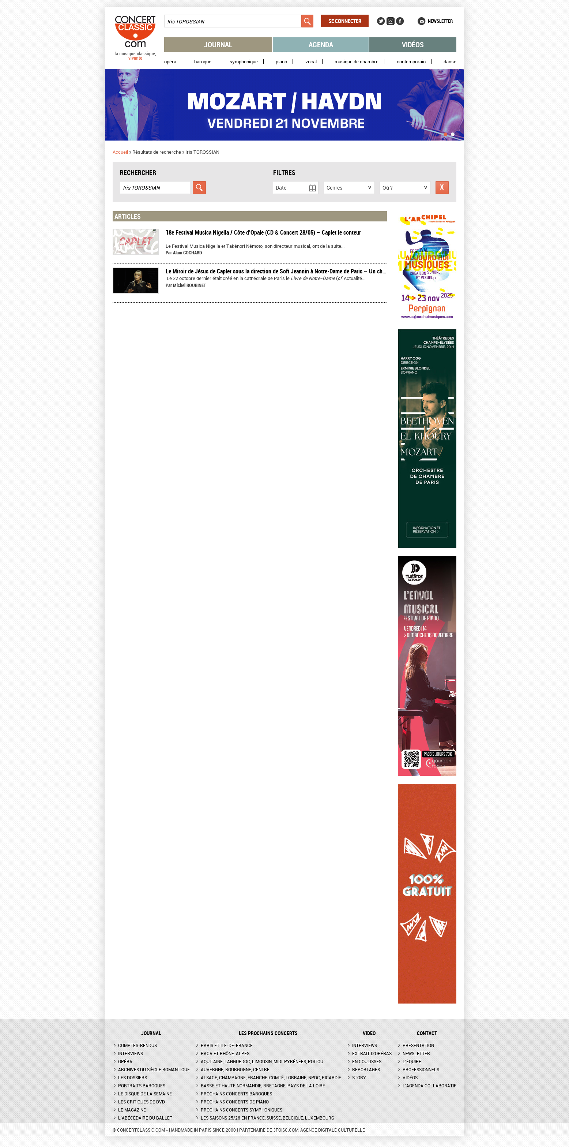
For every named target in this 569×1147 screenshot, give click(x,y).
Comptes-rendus (137, 1045)
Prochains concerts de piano (235, 1102)
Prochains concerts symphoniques (241, 1110)
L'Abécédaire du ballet (145, 1118)
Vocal (311, 61)
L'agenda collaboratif (429, 1085)
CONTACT (427, 1033)
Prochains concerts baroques (236, 1093)
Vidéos (413, 44)
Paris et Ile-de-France (227, 1045)
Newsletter (440, 21)
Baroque (202, 61)
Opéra (170, 61)
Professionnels (421, 1069)
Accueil (120, 152)
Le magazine (132, 1110)
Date (281, 187)
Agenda (321, 44)
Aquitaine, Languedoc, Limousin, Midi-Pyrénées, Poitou (262, 1061)
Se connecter (344, 21)
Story (359, 1077)
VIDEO (369, 1033)
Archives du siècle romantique (154, 1069)
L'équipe (412, 1061)
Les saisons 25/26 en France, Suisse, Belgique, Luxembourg (267, 1118)
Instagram (391, 21)
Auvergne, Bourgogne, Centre (235, 1069)
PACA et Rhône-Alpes (225, 1053)
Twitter (381, 21)
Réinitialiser (442, 187)
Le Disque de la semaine (145, 1093)
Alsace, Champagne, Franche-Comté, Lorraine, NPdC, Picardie (271, 1077)
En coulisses (366, 1061)
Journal (218, 44)
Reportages (366, 1069)
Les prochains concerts (268, 1033)
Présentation (418, 1045)
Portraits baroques (141, 1085)
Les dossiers (132, 1077)
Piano (281, 61)
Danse (450, 61)
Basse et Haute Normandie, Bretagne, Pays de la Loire (263, 1085)
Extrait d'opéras (372, 1053)
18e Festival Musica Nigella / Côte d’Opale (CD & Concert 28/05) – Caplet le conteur (263, 232)
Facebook (400, 21)
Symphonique (244, 61)
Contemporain (411, 61)
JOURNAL (151, 1033)
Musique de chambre (356, 61)
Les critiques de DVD (141, 1102)
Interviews (130, 1053)
